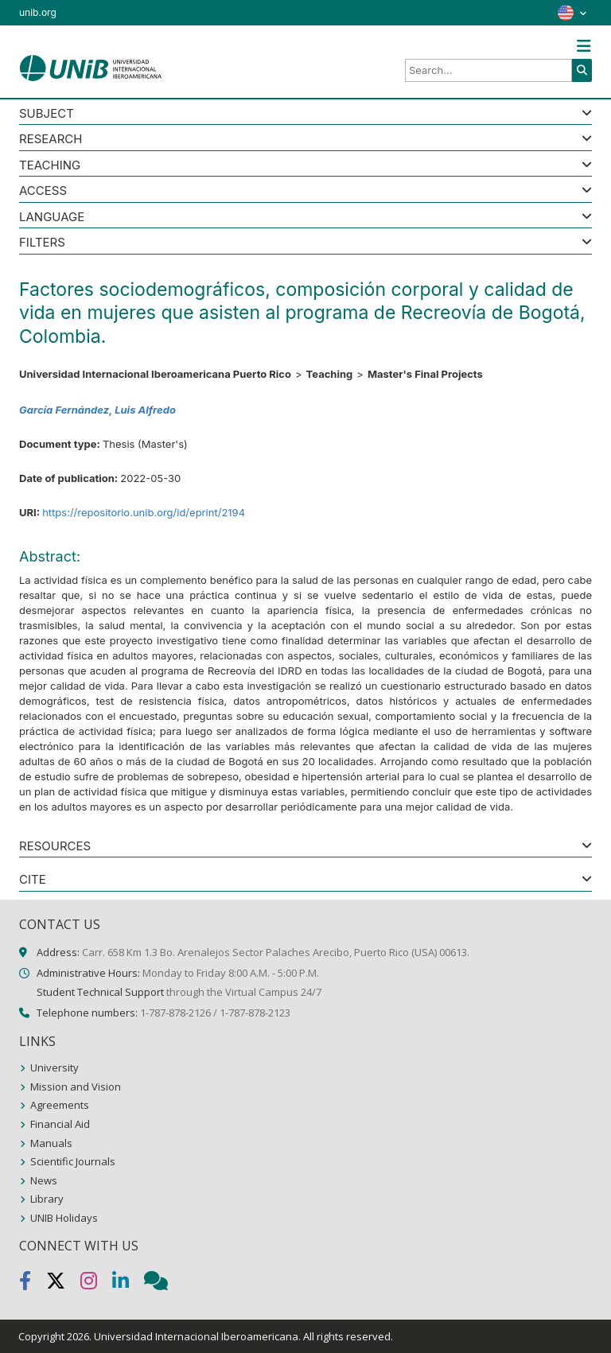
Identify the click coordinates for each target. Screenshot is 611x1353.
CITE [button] (32, 880)
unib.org (37, 12)
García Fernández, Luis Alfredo (97, 409)
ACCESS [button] (43, 191)
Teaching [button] (49, 166)
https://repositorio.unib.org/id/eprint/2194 (143, 512)
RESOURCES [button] (55, 846)
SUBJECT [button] (46, 114)
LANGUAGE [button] (51, 217)
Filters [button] (42, 243)
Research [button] (50, 139)
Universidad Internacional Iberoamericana (196, 1336)
